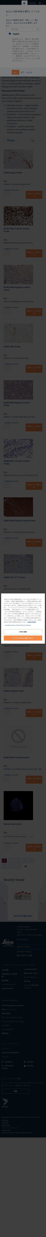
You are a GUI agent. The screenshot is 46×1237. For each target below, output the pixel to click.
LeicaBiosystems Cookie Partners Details (18, 625)
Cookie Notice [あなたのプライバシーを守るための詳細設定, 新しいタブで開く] (31, 622)
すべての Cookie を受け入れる (23, 638)
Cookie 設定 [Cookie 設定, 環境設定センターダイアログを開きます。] (23, 632)
